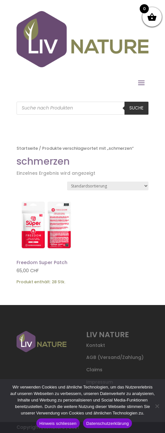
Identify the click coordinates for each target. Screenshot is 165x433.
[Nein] (157, 406)
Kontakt (95, 345)
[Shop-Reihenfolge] (107, 186)
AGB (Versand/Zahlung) (115, 357)
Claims (94, 369)
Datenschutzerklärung (107, 423)
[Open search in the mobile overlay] (82, 108)
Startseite (27, 148)
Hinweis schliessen (58, 423)
